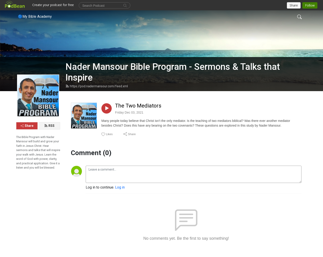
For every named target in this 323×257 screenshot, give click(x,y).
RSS (49, 125)
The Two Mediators (138, 106)
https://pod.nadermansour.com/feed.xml (96, 86)
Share (27, 125)
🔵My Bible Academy (35, 16)
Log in (120, 187)
